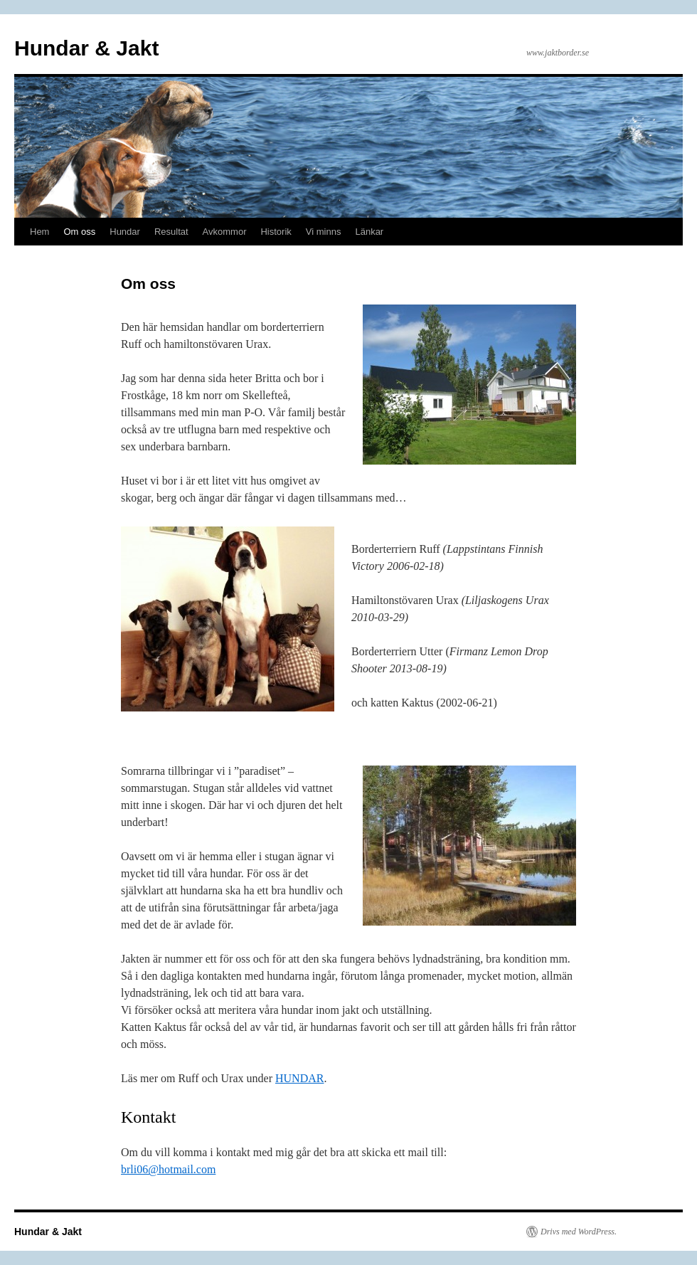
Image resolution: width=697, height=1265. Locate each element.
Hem (39, 231)
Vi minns (323, 231)
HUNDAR (299, 1078)
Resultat (171, 231)
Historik (275, 231)
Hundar (125, 231)
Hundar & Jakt (86, 48)
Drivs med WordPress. (579, 1232)
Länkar (369, 231)
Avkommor (225, 231)
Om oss (79, 231)
